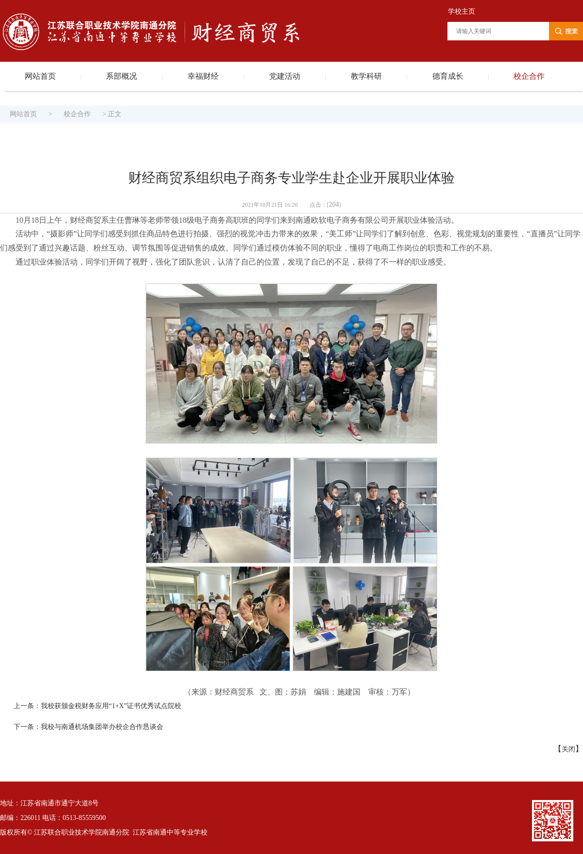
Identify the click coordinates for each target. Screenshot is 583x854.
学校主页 (461, 11)
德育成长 (447, 76)
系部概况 (121, 76)
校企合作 (529, 76)
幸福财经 (203, 76)
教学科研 (366, 76)
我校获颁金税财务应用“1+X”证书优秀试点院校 (111, 706)
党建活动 (284, 76)
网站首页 (40, 76)
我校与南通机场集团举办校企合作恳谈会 (102, 726)
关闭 (568, 749)
